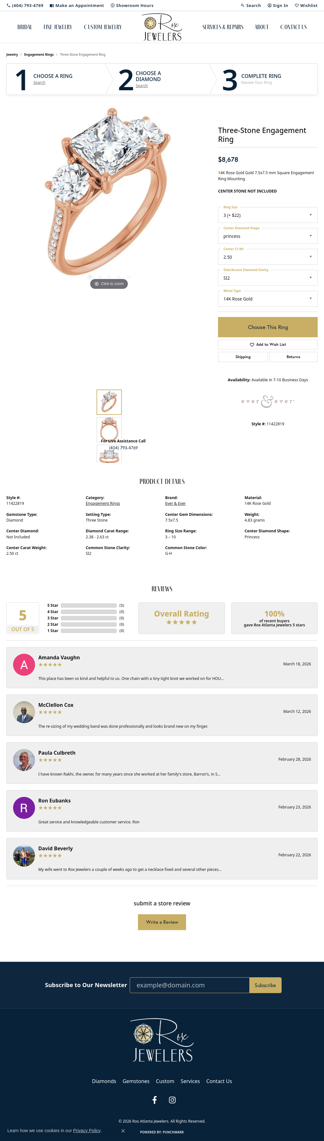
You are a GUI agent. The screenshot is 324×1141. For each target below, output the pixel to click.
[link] (24, 5)
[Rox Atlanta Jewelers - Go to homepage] (162, 1039)
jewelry (12, 54)
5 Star (52, 605)
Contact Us (293, 26)
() (121, 605)
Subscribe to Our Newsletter (86, 984)
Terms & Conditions (154, 1110)
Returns (293, 356)
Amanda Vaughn (59, 657)
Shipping (243, 356)
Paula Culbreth (57, 752)
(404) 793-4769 (123, 447)
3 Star (52, 618)
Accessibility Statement (194, 1110)
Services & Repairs (222, 26)
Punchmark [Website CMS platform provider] (173, 1132)
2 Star (52, 624)
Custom (165, 1081)
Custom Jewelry (103, 26)
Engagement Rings (39, 54)
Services (190, 1081)
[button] (250, 5)
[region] (109, 196)
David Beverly (55, 848)
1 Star (52, 630)
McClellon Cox (55, 704)
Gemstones (135, 1081)
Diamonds (104, 1081)
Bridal (24, 26)
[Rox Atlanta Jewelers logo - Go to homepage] (162, 27)
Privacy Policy (122, 1110)
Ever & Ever (175, 503)
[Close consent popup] (123, 1131)
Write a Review (162, 922)
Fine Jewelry (58, 26)
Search (40, 82)
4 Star (52, 611)
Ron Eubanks (54, 800)
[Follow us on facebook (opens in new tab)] (154, 1100)
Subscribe (265, 985)
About (262, 26)
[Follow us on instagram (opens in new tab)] (172, 1100)
